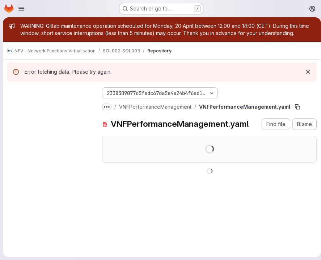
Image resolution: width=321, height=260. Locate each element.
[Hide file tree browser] (13, 92)
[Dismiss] (305, 72)
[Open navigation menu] (21, 8)
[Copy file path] (297, 107)
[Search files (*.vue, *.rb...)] (48, 106)
